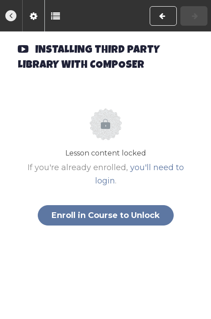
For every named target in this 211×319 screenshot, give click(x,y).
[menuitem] (33, 15)
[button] (11, 15)
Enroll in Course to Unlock (106, 215)
